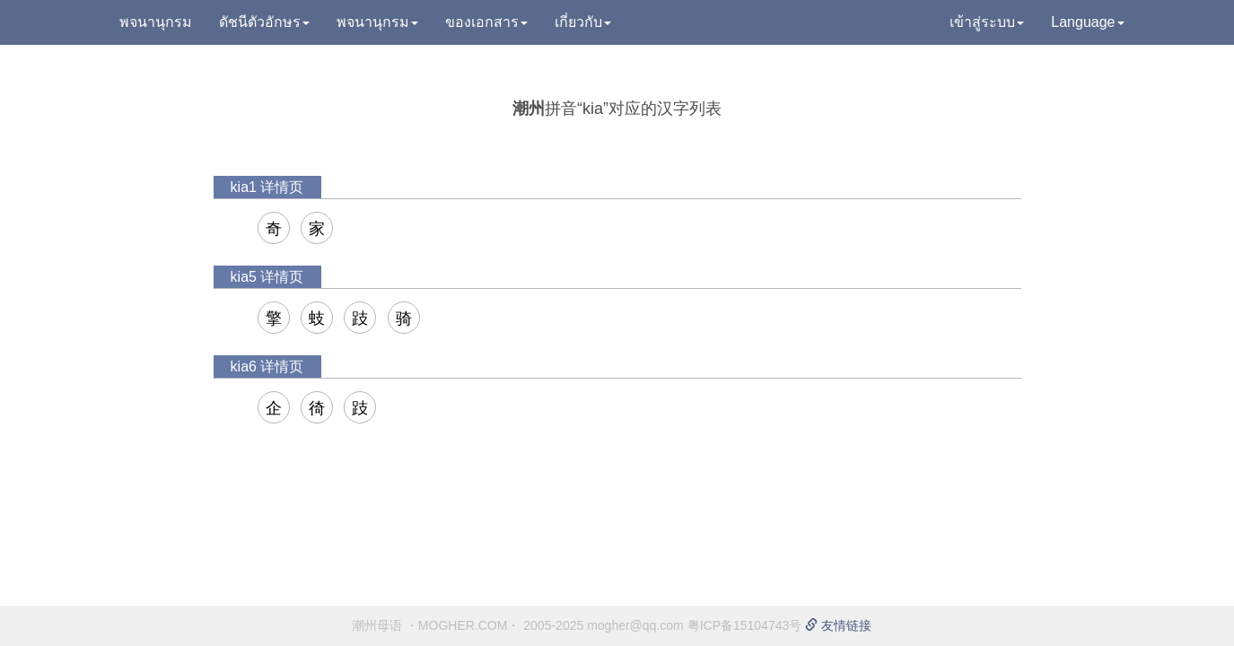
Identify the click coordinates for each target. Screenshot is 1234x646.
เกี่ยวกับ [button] (583, 22)
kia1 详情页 (267, 187)
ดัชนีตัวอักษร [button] (264, 22)
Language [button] (1087, 22)
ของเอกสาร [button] (486, 22)
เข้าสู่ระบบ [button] (987, 22)
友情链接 (838, 625)
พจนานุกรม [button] (377, 22)
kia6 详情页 (267, 366)
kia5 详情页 (267, 276)
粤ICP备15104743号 (744, 625)
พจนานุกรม (155, 22)
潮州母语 (377, 625)
